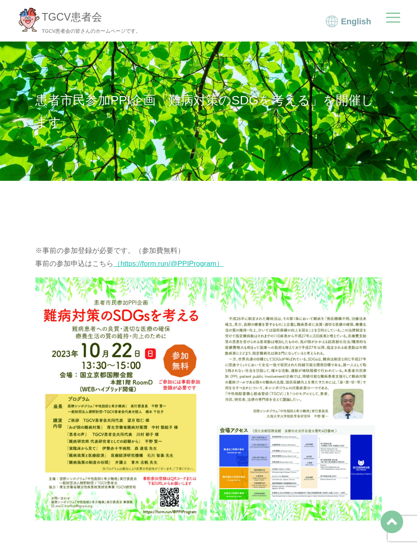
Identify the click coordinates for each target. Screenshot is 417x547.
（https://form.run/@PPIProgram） (168, 264)
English (356, 21)
